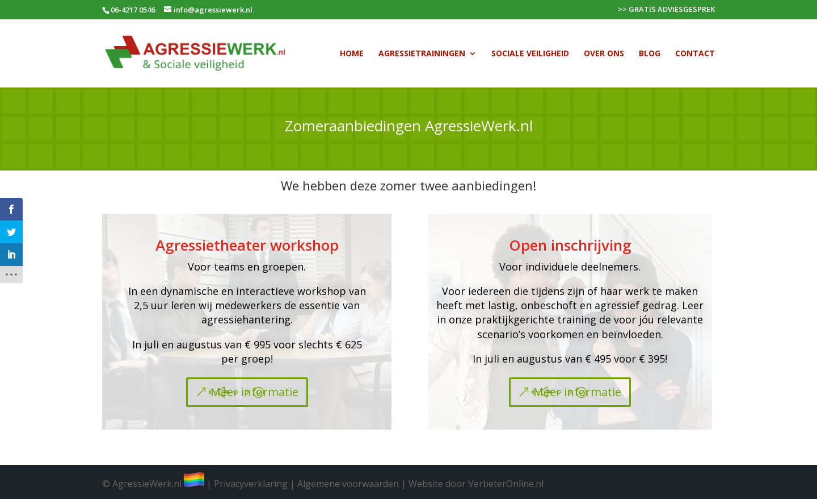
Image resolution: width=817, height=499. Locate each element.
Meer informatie (254, 392)
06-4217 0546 (133, 10)
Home (352, 54)
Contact (695, 54)
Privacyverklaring (251, 483)
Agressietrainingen (421, 54)
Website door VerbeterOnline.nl (476, 483)
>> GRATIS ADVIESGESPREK (666, 10)
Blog (649, 54)
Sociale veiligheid (530, 54)
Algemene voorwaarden (348, 483)
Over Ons (604, 54)
